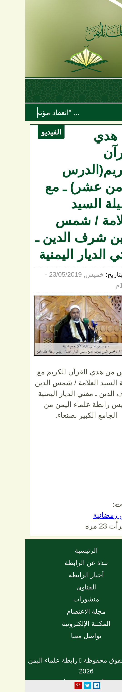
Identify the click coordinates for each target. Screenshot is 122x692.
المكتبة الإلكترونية (61, 623)
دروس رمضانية (90, 515)
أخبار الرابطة (61, 575)
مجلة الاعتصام (60, 611)
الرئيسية (61, 550)
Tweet (62, 685)
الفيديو (26, 132)
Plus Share (53, 685)
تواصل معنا (61, 635)
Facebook (71, 685)
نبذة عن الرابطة (61, 562)
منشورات (61, 599)
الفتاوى (61, 587)
